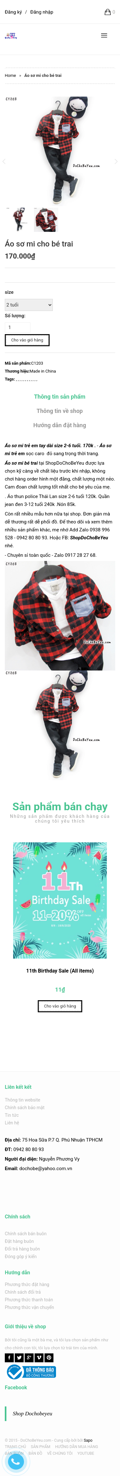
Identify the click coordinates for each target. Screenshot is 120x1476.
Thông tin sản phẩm (59, 396)
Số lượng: (15, 316)
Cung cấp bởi (65, 1440)
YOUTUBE (85, 1453)
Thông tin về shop (59, 411)
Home (10, 75)
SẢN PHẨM (40, 1447)
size (9, 292)
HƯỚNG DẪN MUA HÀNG (76, 1447)
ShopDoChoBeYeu (89, 538)
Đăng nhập (41, 12)
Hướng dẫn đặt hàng (59, 425)
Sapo (88, 1440)
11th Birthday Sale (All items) (60, 977)
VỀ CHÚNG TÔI (60, 1453)
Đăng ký (13, 12)
